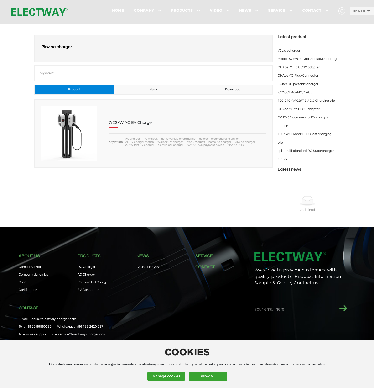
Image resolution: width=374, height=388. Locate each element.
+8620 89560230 (39, 326)
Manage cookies (166, 376)
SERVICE (204, 256)
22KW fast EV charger (139, 145)
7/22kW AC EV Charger (131, 122)
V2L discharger (289, 50)
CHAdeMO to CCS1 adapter (299, 109)
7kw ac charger (245, 142)
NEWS (142, 256)
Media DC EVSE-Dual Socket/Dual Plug (307, 59)
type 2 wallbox (196, 142)
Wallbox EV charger (170, 142)
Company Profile (31, 267)
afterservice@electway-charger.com (78, 334)
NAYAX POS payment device (205, 145)
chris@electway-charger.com (53, 319)
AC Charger (86, 274)
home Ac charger (219, 142)
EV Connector (88, 290)
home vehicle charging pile (178, 138)
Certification (28, 290)
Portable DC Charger (93, 282)
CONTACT (205, 267)
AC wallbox (151, 138)
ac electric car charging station (219, 138)
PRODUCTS (89, 256)
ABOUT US (29, 256)
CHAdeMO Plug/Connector (298, 75)
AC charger (132, 138)
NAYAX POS (236, 145)
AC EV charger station (139, 142)
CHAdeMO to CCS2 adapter (299, 67)
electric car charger (170, 145)
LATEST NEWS (147, 267)
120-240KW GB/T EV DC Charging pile (306, 100)
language (359, 10)
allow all (207, 376)
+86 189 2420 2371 (90, 326)
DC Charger (86, 267)
